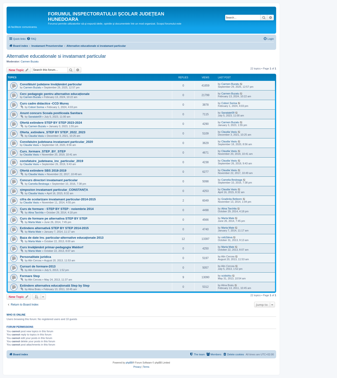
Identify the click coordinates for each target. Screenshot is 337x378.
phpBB (129, 362)
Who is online (16, 314)
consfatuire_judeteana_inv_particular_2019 (51, 161)
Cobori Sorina (36, 107)
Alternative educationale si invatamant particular (56, 56)
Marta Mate (34, 222)
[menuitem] (31, 39)
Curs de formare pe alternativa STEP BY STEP (53, 218)
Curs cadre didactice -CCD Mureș (44, 103)
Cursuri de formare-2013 (37, 266)
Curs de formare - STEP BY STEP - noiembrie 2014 (57, 209)
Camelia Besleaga (38, 183)
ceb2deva (227, 237)
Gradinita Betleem (231, 199)
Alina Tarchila (36, 212)
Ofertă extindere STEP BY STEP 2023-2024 (51, 122)
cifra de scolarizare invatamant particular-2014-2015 (58, 199)
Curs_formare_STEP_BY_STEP (43, 151)
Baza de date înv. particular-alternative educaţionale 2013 (61, 237)
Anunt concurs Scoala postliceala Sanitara (51, 113)
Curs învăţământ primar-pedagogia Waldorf (51, 247)
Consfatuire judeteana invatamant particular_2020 (56, 142)
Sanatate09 (34, 116)
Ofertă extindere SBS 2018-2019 (43, 170)
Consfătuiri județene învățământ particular (51, 84)
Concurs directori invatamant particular (49, 180)
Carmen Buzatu (30, 61)
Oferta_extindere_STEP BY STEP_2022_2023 (52, 132)
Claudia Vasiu (36, 135)
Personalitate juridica (35, 257)
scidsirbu (226, 275)
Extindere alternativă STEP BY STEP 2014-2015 (54, 228)
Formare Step (30, 276)
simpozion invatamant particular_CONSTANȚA (54, 189)
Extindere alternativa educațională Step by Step (55, 285)
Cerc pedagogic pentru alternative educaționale (55, 94)
